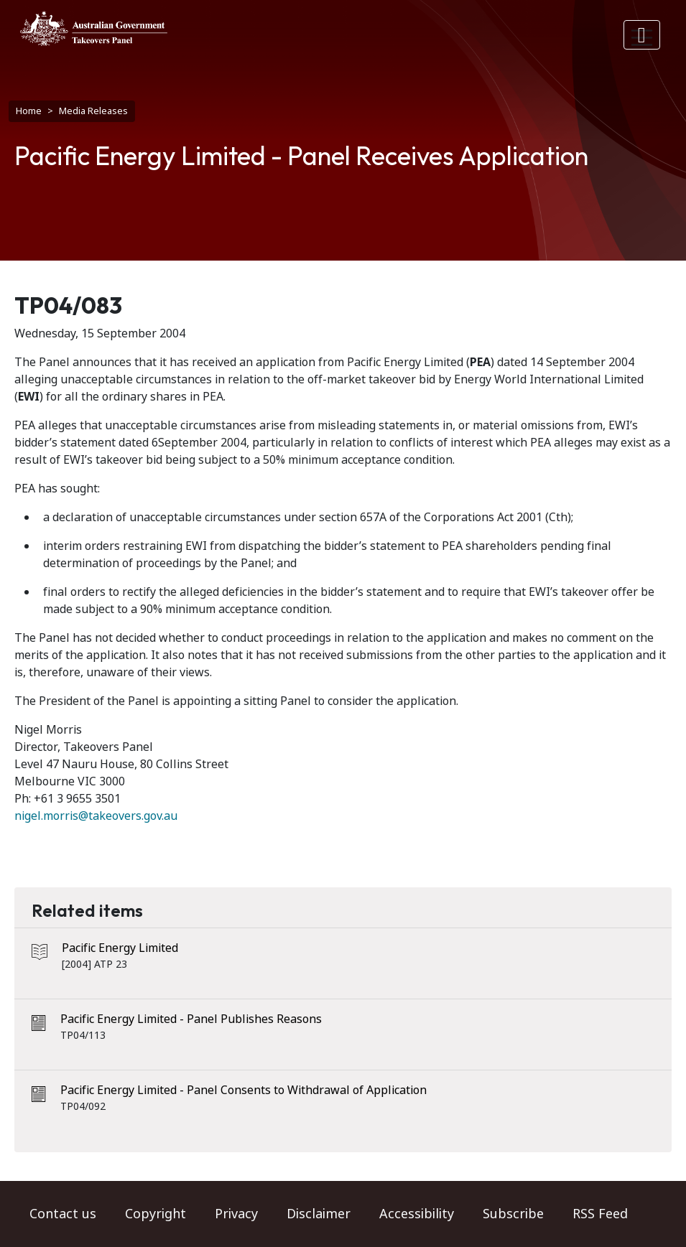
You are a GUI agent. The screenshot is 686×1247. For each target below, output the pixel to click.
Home (29, 111)
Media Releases (93, 111)
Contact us (62, 1214)
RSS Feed (600, 1214)
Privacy (236, 1214)
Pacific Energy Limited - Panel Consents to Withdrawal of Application (243, 1090)
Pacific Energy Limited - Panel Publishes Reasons (191, 1019)
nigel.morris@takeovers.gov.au (95, 816)
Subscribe (513, 1214)
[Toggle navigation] (642, 35)
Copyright (155, 1214)
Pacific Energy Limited (120, 948)
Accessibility (416, 1214)
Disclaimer (319, 1214)
